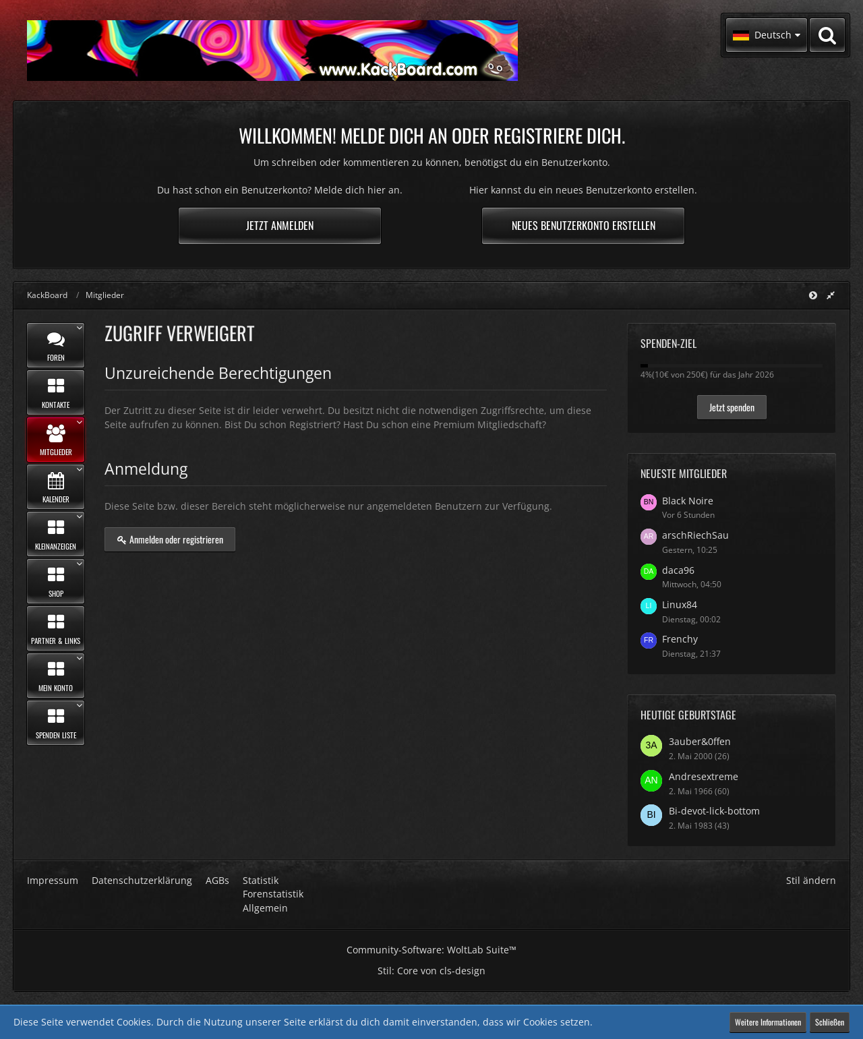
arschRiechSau (695, 535)
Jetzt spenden (731, 407)
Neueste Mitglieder (684, 473)
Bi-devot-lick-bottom (714, 810)
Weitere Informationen (768, 1022)
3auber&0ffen (700, 741)
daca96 (678, 570)
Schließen (829, 1022)
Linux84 (679, 604)
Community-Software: (431, 949)
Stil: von (431, 970)
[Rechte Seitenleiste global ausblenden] (830, 295)
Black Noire (687, 500)
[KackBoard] (272, 50)
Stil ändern (811, 880)
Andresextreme (703, 776)
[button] (766, 35)
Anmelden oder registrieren (170, 539)
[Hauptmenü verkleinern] (813, 295)
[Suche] (827, 35)
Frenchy (680, 638)
